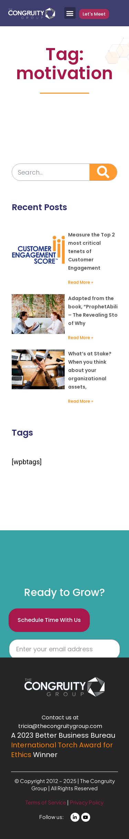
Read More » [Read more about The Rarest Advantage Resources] (80, 338)
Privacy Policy (87, 802)
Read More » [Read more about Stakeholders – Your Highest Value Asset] (80, 401)
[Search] (103, 172)
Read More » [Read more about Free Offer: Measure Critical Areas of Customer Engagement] (80, 282)
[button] (70, 13)
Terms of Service (46, 802)
